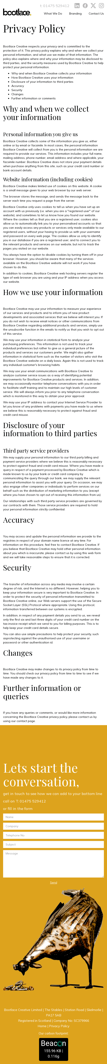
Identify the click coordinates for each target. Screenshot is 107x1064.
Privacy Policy (59, 1026)
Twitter (93, 5)
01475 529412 (56, 5)
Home (42, 1026)
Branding (75, 13)
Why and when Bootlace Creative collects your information (51, 73)
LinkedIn (77, 5)
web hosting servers (73, 273)
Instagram (101, 5)
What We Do (53, 13)
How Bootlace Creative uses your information (42, 77)
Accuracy (17, 86)
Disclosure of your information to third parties (42, 82)
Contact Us (96, 13)
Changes (17, 94)
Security (16, 90)
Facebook (85, 5)
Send (53, 882)
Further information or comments (33, 98)
